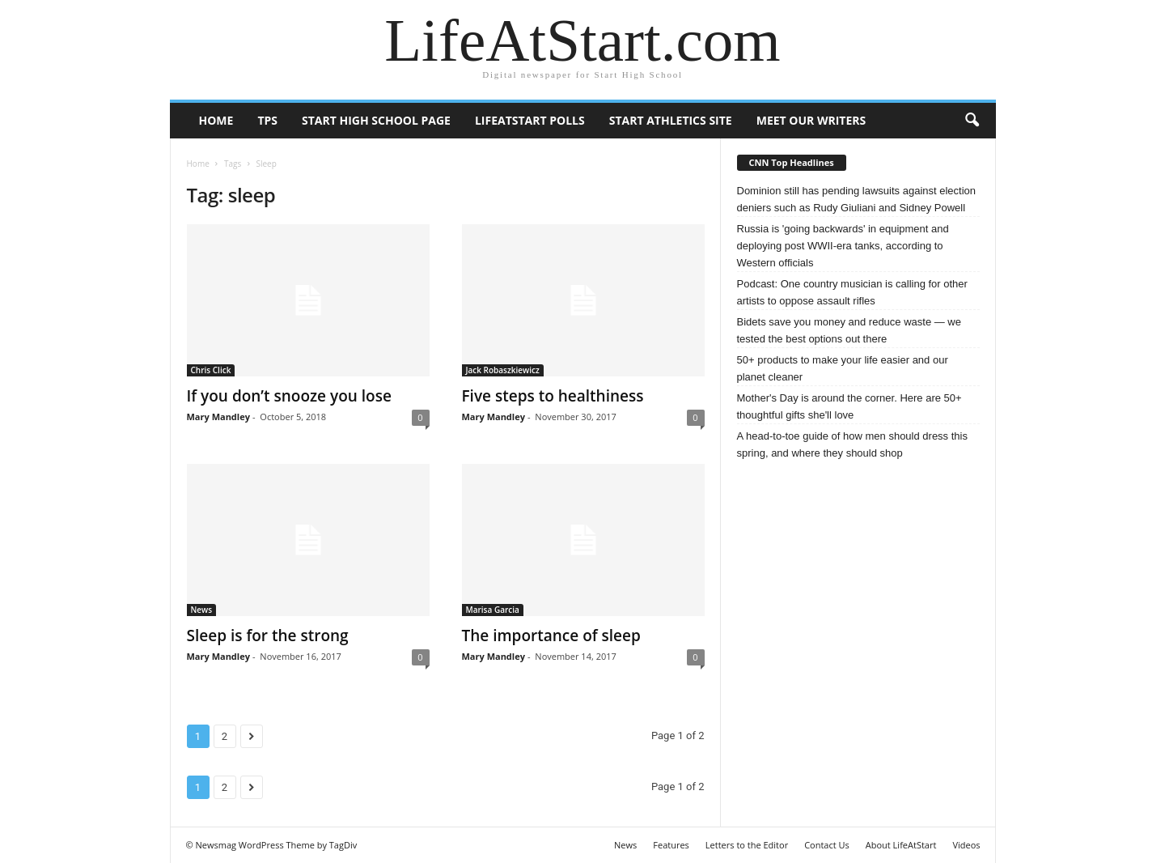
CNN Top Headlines (791, 162)
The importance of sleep (551, 635)
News (202, 609)
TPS (267, 120)
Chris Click (211, 370)
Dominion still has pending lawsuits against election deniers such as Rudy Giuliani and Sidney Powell (856, 199)
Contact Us (826, 845)
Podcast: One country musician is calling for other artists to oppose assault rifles (852, 292)
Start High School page (376, 120)
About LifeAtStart (901, 845)
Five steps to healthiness (553, 395)
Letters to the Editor (746, 845)
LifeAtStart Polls (530, 120)
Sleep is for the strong (268, 635)
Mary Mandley (218, 416)
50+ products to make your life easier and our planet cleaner (842, 368)
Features (671, 845)
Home (216, 120)
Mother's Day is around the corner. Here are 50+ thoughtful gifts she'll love (849, 406)
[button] (971, 120)
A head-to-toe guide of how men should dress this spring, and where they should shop (852, 444)
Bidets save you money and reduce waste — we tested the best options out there (849, 330)
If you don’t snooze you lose (289, 395)
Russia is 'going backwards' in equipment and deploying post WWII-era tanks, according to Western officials (843, 246)
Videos (966, 845)
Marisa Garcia (492, 609)
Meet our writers (811, 120)
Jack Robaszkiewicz (503, 370)
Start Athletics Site (670, 120)
